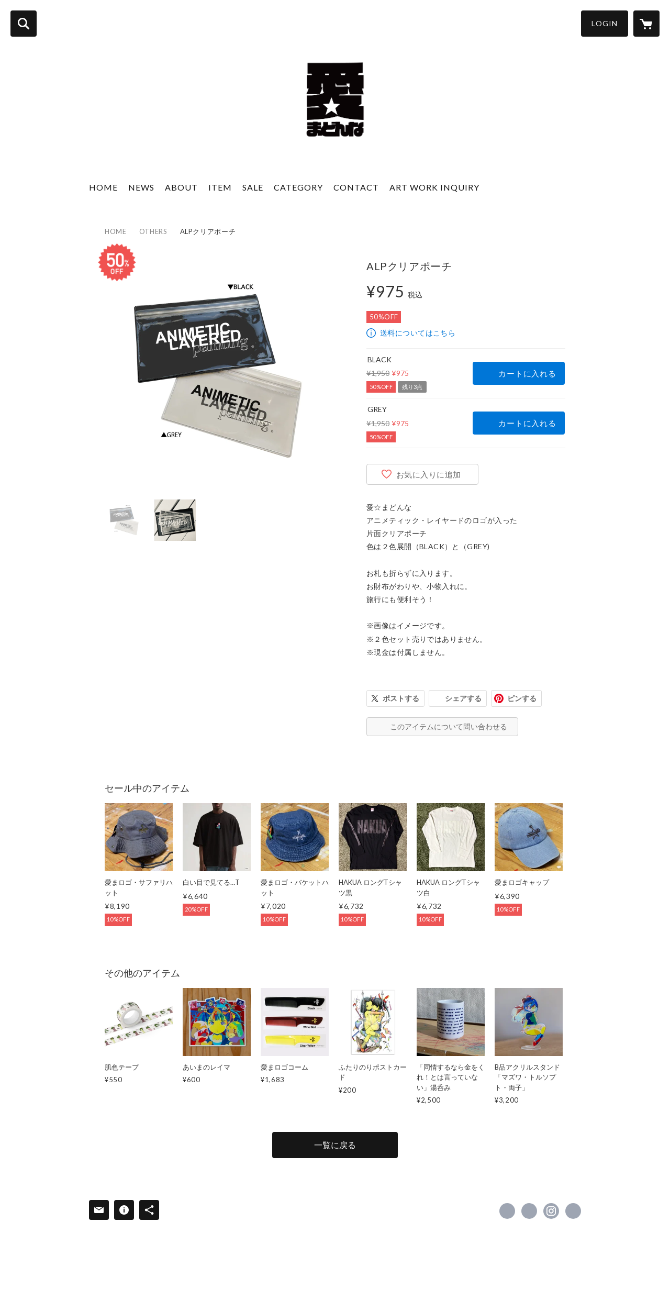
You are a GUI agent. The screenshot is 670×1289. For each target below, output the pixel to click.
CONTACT (356, 187)
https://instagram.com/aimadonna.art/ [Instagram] (551, 1211)
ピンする (522, 698)
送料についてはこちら (417, 332)
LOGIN (604, 23)
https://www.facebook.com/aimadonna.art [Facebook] (507, 1211)
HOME (103, 187)
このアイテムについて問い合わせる (448, 726)
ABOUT (181, 187)
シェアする (463, 698)
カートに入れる (527, 373)
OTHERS (153, 231)
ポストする (401, 698)
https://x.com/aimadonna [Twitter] (529, 1211)
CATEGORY (298, 187)
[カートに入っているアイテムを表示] (646, 23)
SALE (252, 187)
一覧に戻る (335, 1145)
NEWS (141, 187)
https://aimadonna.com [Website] (573, 1211)
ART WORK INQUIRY (434, 187)
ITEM (220, 187)
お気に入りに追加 (428, 474)
